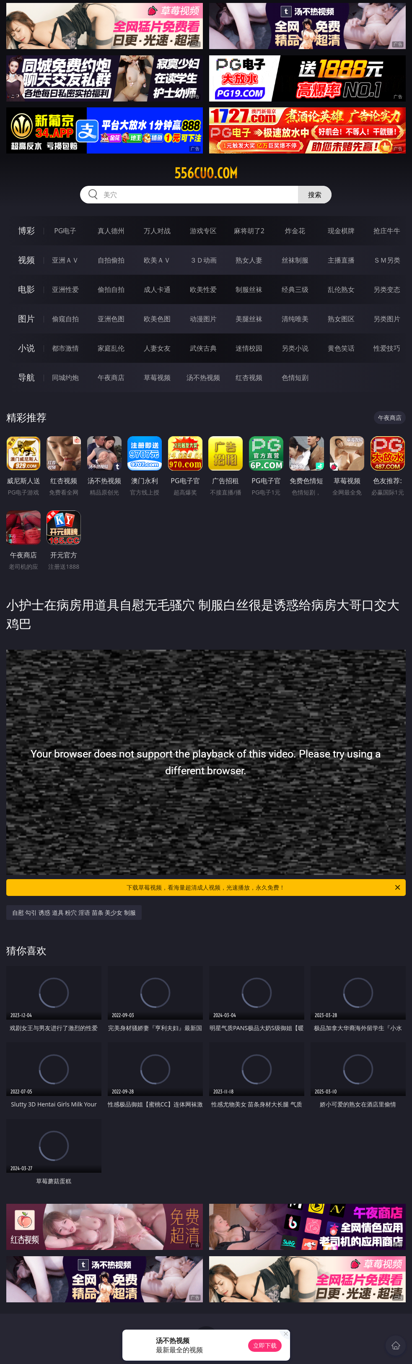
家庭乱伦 (111, 348)
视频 (26, 260)
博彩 (26, 230)
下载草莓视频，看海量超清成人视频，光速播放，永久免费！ (264, 887)
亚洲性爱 (65, 289)
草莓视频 (157, 377)
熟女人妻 (249, 260)
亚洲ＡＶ (65, 260)
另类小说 (295, 348)
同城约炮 (65, 377)
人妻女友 (157, 348)
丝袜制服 (295, 260)
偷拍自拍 (111, 289)
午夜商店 (111, 377)
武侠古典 (203, 348)
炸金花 (295, 230)
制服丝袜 (249, 289)
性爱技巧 (386, 348)
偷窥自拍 (65, 318)
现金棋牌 (341, 230)
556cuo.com (206, 173)
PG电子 (65, 230)
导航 (26, 377)
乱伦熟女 (341, 289)
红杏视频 (249, 377)
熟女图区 (341, 318)
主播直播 (341, 260)
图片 (26, 318)
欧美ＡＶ (157, 260)
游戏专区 (203, 230)
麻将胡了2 (249, 230)
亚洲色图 (111, 318)
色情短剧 (295, 377)
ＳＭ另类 (386, 260)
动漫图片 (203, 318)
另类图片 (386, 318)
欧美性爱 (203, 289)
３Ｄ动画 (203, 260)
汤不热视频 (203, 377)
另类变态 (386, 289)
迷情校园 (249, 348)
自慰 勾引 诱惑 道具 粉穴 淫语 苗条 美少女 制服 (74, 912)
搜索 (314, 194)
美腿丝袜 (249, 318)
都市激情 (65, 348)
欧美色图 (157, 318)
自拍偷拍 (111, 260)
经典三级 (295, 289)
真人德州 (111, 230)
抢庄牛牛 (386, 230)
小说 (26, 348)
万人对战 (157, 230)
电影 (26, 289)
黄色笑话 (341, 348)
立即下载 (265, 1345)
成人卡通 (157, 289)
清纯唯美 (295, 318)
